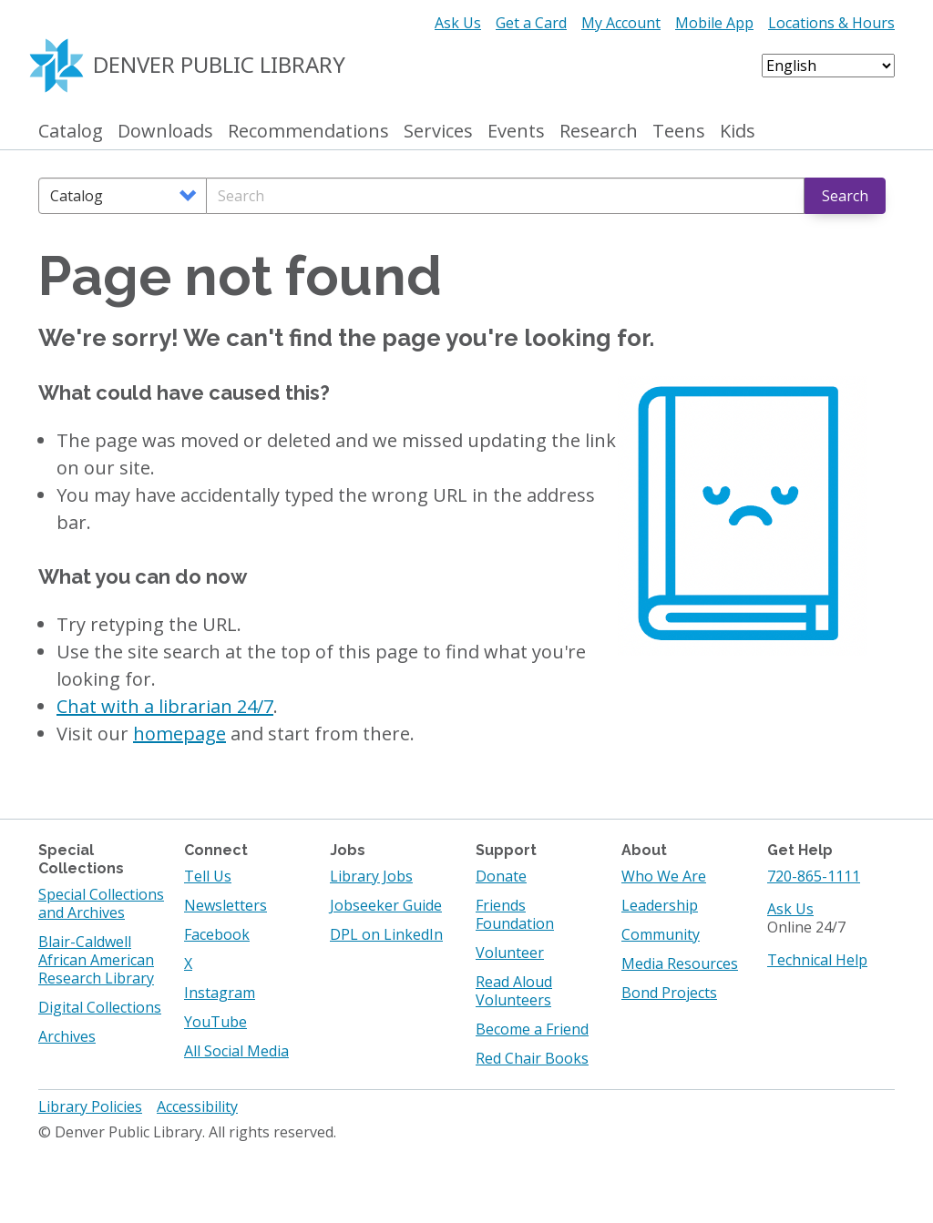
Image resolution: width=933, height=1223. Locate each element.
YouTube (215, 1022)
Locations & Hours (831, 23)
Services (438, 131)
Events (516, 131)
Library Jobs (371, 876)
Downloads (165, 131)
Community (660, 934)
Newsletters (225, 905)
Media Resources (679, 963)
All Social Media (236, 1051)
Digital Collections (99, 1007)
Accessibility (197, 1106)
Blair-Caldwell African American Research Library (96, 960)
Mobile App (714, 23)
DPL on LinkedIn (386, 934)
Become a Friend (532, 1029)
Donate (501, 876)
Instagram (219, 993)
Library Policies (90, 1106)
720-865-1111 (813, 876)
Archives (67, 1036)
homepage (179, 733)
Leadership (659, 905)
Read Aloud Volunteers (514, 991)
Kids (737, 131)
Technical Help (817, 960)
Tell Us (207, 876)
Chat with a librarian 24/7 (164, 706)
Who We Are (663, 876)
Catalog (70, 131)
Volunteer (510, 953)
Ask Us (458, 23)
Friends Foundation (515, 914)
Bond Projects (669, 993)
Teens (678, 131)
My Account (621, 23)
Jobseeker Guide (386, 905)
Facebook (217, 934)
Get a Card (531, 23)
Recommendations (308, 131)
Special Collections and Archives (101, 903)
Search (845, 196)
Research (598, 131)
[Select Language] (828, 65)
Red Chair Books (532, 1058)
